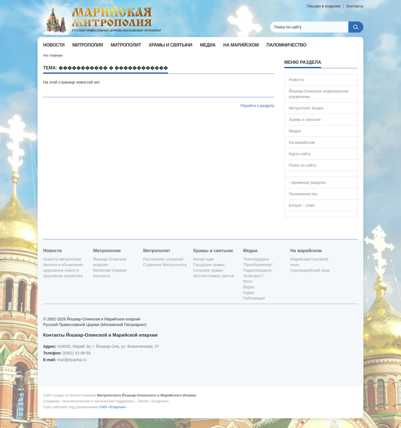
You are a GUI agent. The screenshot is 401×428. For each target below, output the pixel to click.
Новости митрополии (62, 259)
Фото (247, 281)
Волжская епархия (110, 270)
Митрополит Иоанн (306, 108)
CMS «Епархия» (112, 407)
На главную (53, 55)
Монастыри (203, 259)
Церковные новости (61, 270)
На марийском (302, 142)
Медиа (295, 131)
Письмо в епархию (324, 6)
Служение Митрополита (165, 264)
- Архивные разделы (307, 182)
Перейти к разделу (257, 105)
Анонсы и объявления (63, 264)
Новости (296, 79)
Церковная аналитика (63, 276)
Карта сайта (299, 154)
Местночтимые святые (213, 276)
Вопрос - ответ (302, 205)
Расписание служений (163, 259)
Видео (249, 287)
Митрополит (156, 250)
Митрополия (107, 250)
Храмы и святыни (305, 119)
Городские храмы (209, 264)
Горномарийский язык (310, 270)
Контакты (355, 6)
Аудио (248, 292)
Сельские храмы (208, 270)
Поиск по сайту (302, 165)
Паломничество (303, 194)
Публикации (254, 298)
